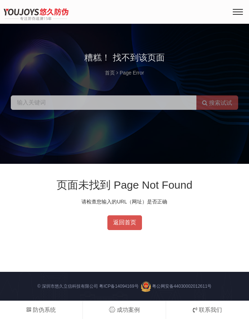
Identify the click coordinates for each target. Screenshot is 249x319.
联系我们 (207, 310)
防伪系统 (41, 310)
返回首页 (124, 222)
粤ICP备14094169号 (118, 286)
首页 (110, 73)
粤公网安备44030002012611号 (182, 286)
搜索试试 (217, 103)
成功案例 (124, 310)
